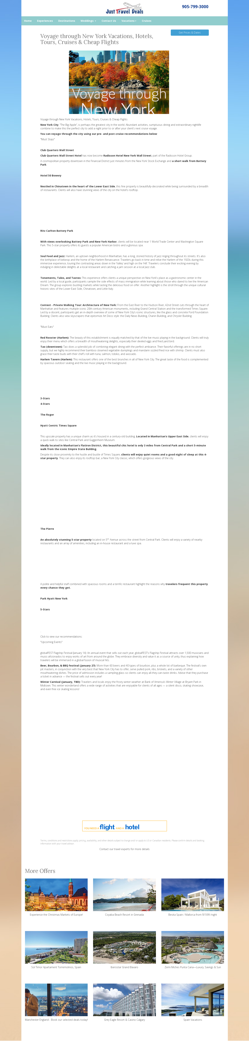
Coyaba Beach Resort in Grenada (124, 897)
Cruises (146, 20)
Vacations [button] (129, 20)
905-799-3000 (195, 6)
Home (28, 20)
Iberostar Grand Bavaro (124, 950)
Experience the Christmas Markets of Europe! (56, 897)
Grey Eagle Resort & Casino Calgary (124, 1002)
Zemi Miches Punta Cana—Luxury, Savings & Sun (192, 950)
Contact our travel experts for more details (124, 849)
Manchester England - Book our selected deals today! (56, 1002)
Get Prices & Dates (190, 32)
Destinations (66, 20)
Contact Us (109, 20)
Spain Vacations (192, 1002)
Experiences (45, 20)
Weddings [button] (88, 20)
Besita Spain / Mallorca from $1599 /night (192, 897)
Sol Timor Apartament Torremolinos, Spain (56, 950)
